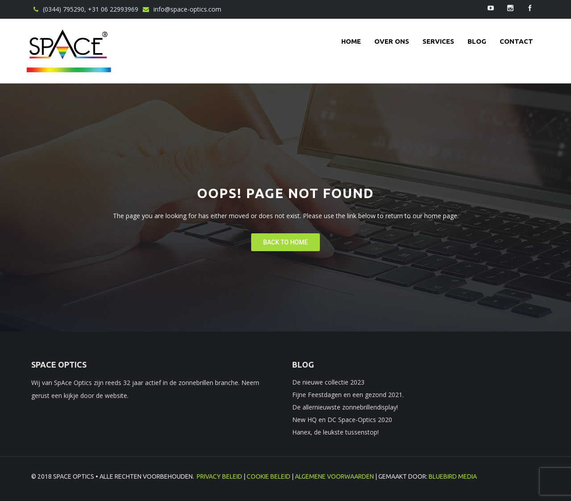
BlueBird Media (453, 476)
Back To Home (285, 242)
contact (516, 41)
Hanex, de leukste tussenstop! (335, 432)
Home (351, 41)
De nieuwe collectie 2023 (328, 382)
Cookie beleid (268, 476)
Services (438, 41)
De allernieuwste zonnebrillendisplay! (345, 407)
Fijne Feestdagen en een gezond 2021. (348, 394)
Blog (477, 41)
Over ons (391, 41)
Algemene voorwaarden (334, 476)
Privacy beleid (219, 476)
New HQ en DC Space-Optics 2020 (342, 419)
